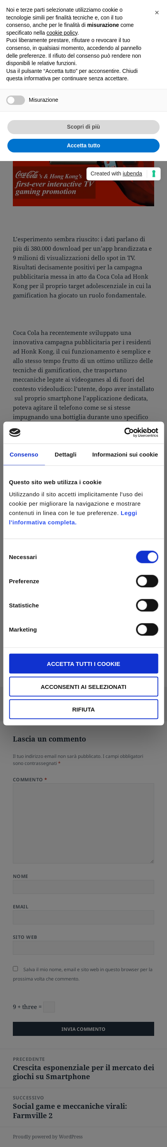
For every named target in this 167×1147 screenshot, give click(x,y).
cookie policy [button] (62, 33)
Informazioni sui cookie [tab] (125, 454)
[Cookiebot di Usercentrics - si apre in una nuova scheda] (124, 433)
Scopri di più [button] (83, 127)
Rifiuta (83, 709)
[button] (157, 12)
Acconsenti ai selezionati (83, 686)
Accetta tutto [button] (83, 145)
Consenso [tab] (24, 454)
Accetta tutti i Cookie (83, 663)
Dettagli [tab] (66, 454)
